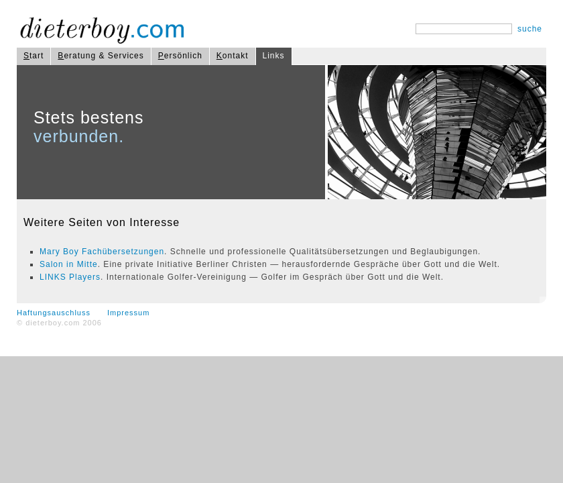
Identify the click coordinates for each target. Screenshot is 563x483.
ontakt (232, 55)
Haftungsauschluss (53, 313)
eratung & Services (100, 55)
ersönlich (180, 55)
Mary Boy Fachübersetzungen (102, 251)
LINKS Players (70, 277)
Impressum (128, 313)
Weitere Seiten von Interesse (101, 222)
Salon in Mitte (69, 264)
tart (33, 55)
